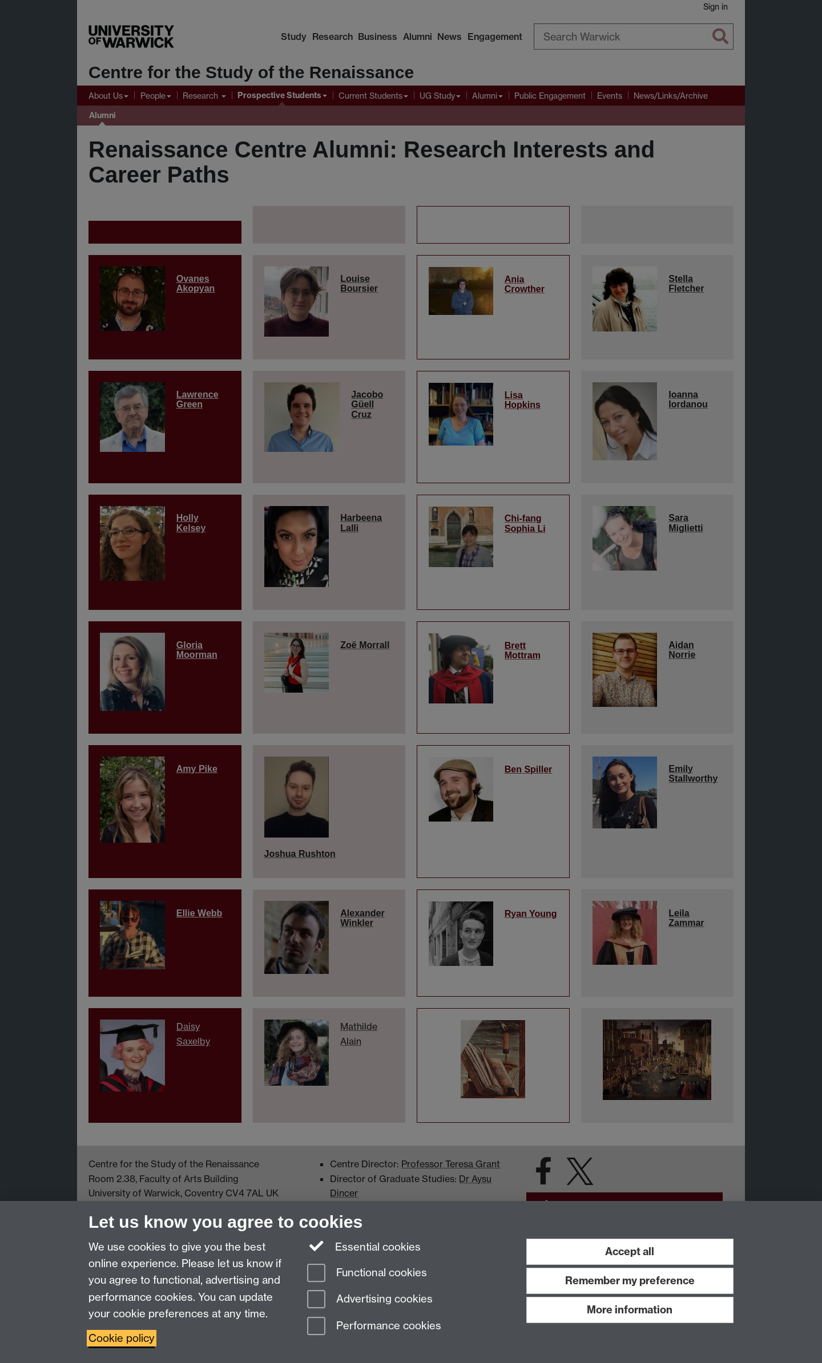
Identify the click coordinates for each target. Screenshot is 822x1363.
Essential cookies (364, 1246)
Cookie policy (121, 1338)
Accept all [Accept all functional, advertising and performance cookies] (629, 1251)
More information (629, 1309)
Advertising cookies (370, 1300)
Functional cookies (367, 1273)
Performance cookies (374, 1326)
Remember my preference (630, 1280)
